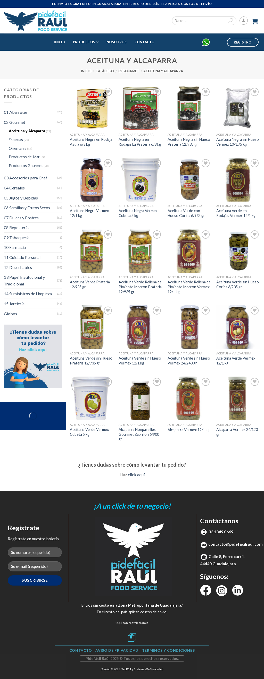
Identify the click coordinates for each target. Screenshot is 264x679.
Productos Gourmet (26, 165)
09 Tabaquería (16, 237)
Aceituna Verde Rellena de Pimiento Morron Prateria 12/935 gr (140, 287)
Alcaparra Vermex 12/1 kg (189, 430)
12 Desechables (18, 267)
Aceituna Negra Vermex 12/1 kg (89, 213)
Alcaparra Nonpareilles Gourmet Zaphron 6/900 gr (139, 434)
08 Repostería (16, 227)
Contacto (145, 42)
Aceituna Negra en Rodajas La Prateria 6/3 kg (140, 141)
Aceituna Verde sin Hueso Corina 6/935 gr (237, 284)
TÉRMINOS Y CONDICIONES (168, 650)
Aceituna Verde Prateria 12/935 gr (90, 284)
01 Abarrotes (16, 112)
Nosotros (116, 42)
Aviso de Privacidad (116, 650)
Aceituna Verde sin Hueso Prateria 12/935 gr (91, 360)
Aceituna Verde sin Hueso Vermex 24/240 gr (189, 360)
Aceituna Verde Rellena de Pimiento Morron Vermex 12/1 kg (189, 287)
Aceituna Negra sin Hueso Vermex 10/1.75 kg (237, 141)
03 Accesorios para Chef (25, 177)
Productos (86, 42)
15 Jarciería (14, 303)
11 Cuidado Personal (22, 257)
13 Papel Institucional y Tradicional (24, 280)
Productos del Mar (24, 157)
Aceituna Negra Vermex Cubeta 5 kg (138, 213)
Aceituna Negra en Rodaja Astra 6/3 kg (91, 141)
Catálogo (105, 71)
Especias (16, 139)
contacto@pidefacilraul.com (235, 544)
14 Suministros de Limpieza (28, 293)
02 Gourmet (128, 71)
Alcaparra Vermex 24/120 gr (237, 432)
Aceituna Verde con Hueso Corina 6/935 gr (186, 213)
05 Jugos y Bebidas (21, 197)
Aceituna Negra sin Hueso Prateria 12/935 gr (189, 141)
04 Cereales (14, 187)
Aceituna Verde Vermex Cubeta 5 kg (89, 432)
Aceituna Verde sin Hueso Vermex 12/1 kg (140, 360)
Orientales (17, 148)
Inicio (59, 42)
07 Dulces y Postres (21, 217)
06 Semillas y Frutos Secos (27, 207)
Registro (243, 42)
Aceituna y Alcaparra (27, 131)
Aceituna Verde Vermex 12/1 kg (235, 360)
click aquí (136, 474)
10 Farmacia (15, 247)
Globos (10, 313)
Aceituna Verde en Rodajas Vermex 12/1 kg (235, 213)
